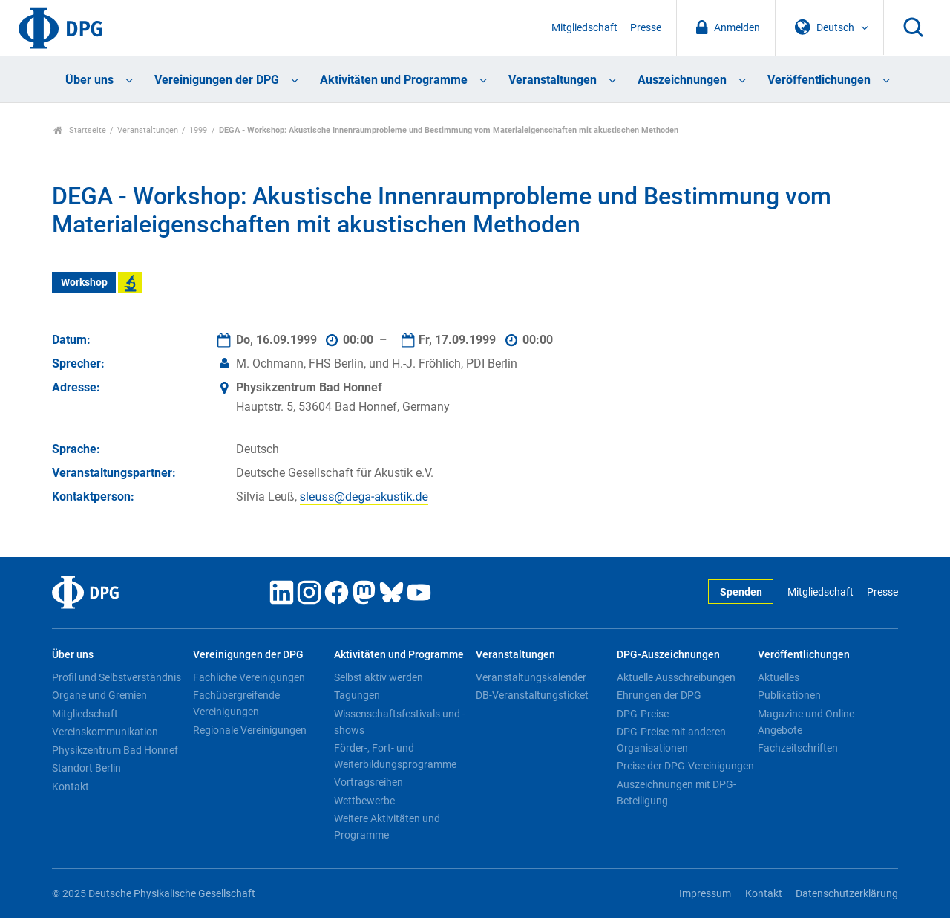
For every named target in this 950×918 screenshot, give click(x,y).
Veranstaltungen (552, 80)
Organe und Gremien (99, 695)
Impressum (705, 894)
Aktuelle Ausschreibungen (676, 677)
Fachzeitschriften (798, 748)
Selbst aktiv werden (378, 677)
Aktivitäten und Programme (394, 80)
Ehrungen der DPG (659, 695)
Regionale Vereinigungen (250, 730)
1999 (198, 130)
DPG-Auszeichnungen (668, 654)
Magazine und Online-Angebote (807, 722)
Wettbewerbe (364, 801)
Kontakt (70, 786)
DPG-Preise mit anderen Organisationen (671, 740)
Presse (645, 28)
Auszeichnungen (682, 80)
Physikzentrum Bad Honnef (115, 750)
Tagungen (357, 695)
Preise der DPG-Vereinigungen (685, 766)
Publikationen (789, 695)
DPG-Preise (643, 714)
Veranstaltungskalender (531, 677)
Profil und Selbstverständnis (116, 677)
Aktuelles (778, 677)
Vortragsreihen (368, 782)
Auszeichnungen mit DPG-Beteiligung (676, 792)
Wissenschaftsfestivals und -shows (399, 722)
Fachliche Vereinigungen (249, 677)
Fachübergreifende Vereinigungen (236, 703)
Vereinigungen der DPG (216, 80)
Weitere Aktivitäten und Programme (387, 827)
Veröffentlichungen (819, 80)
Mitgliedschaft (584, 28)
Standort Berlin (86, 768)
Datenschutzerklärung (847, 894)
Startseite (79, 130)
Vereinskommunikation (105, 732)
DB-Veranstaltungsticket (532, 695)
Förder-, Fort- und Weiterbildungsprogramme (395, 756)
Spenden (741, 592)
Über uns (89, 80)
